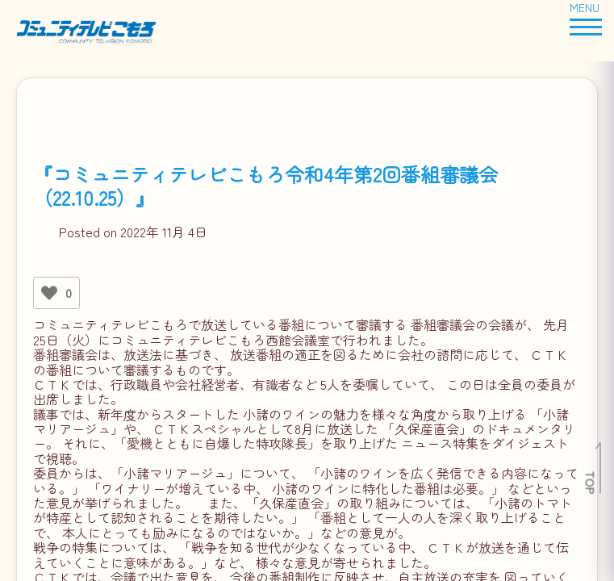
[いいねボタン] (49, 293)
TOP (591, 482)
